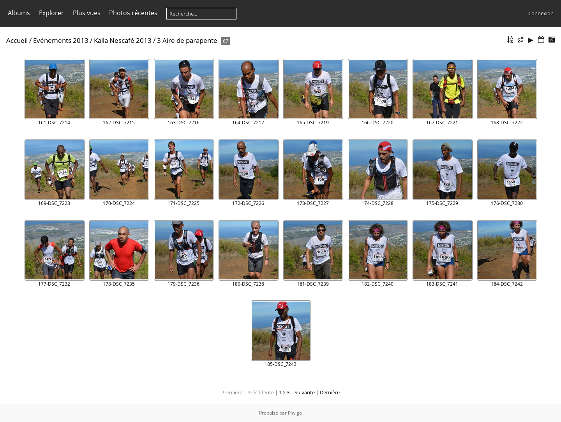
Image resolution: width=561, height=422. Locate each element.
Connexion (541, 13)
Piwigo (295, 413)
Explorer (51, 13)
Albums (19, 13)
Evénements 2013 (60, 40)
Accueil (17, 40)
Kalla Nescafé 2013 (123, 40)
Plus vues (87, 13)
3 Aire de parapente (187, 40)
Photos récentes (133, 13)
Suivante (305, 392)
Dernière (330, 392)
